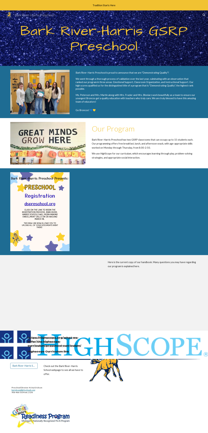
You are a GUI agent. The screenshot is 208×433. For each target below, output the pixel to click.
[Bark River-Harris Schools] (23, 365)
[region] (104, 5)
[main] (104, 38)
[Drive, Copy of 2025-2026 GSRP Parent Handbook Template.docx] (56, 293)
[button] (204, 15)
